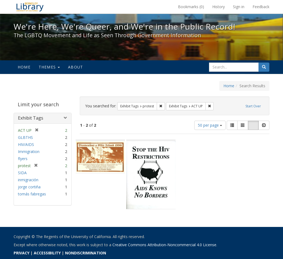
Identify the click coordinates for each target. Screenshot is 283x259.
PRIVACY (21, 252)
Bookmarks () (191, 6)
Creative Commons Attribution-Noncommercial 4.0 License (164, 244)
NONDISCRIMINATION (85, 252)
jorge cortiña (29, 186)
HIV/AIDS (26, 144)
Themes (49, 67)
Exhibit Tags (30, 118)
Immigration (28, 151)
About (75, 67)
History (218, 6)
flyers (22, 158)
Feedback (261, 6)
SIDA (22, 172)
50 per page (210, 125)
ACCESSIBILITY (47, 252)
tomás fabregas (32, 193)
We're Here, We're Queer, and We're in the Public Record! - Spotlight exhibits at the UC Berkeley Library (30, 7)
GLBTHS (25, 137)
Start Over (253, 106)
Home (24, 67)
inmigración (28, 179)
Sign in (238, 6)
